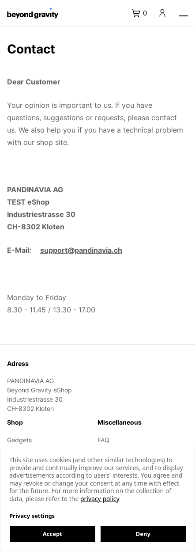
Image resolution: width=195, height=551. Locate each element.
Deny (143, 534)
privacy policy (100, 498)
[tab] (144, 13)
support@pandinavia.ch (81, 250)
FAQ (103, 440)
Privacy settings (32, 516)
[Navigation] (183, 13)
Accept (52, 534)
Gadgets (19, 440)
